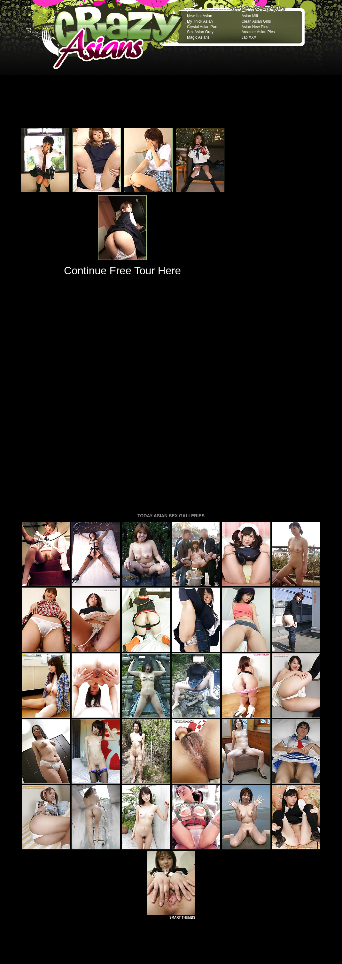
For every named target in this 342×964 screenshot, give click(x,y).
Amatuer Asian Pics (258, 32)
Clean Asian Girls (256, 21)
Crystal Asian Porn (203, 27)
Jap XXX (248, 37)
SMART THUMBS (182, 830)
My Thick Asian (200, 21)
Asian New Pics (254, 27)
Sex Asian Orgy (200, 32)
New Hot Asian (199, 16)
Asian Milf (249, 16)
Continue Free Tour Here (122, 271)
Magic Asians (198, 37)
